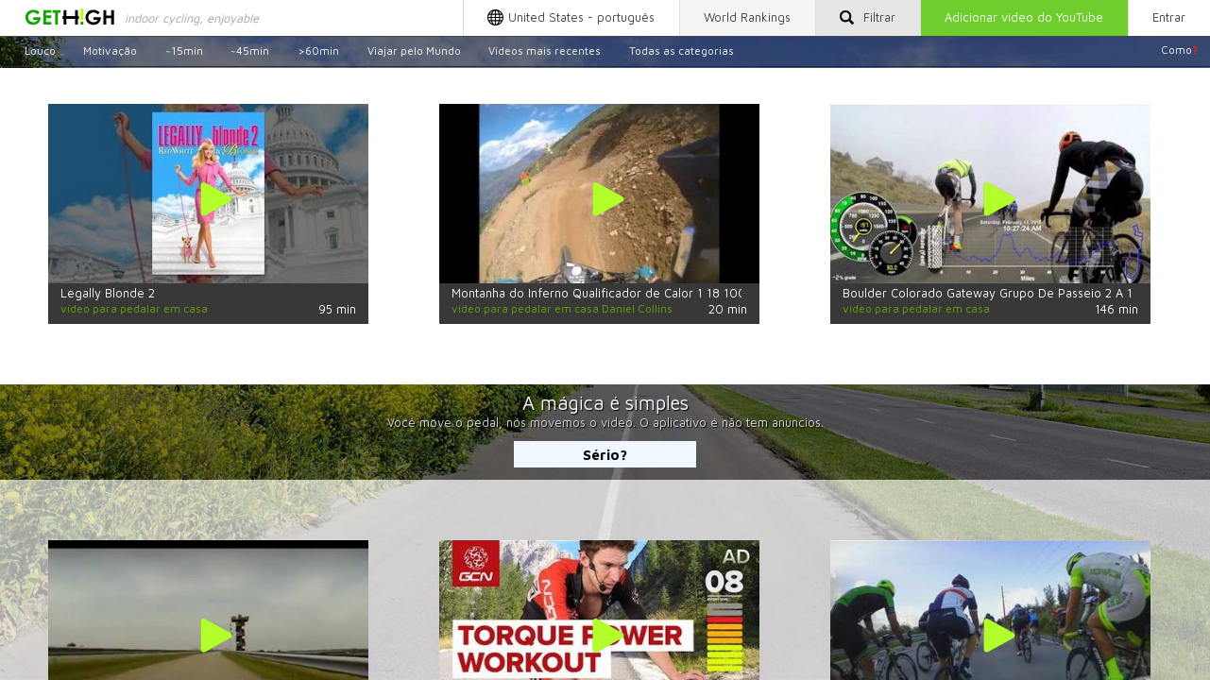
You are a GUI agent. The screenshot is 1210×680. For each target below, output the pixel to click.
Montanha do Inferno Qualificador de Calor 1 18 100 (599, 293)
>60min (318, 49)
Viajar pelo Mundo (414, 49)
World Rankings (747, 17)
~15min (184, 49)
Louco (40, 49)
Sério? (605, 454)
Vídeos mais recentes (544, 49)
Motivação (110, 49)
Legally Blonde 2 (107, 293)
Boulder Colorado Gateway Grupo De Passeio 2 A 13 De (1001, 293)
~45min (249, 49)
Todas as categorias (681, 49)
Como (1179, 49)
